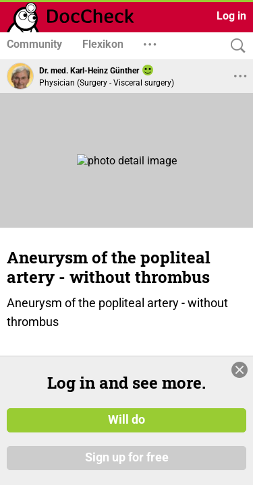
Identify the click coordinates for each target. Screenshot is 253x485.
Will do (126, 419)
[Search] (234, 46)
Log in (231, 15)
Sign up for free (127, 457)
